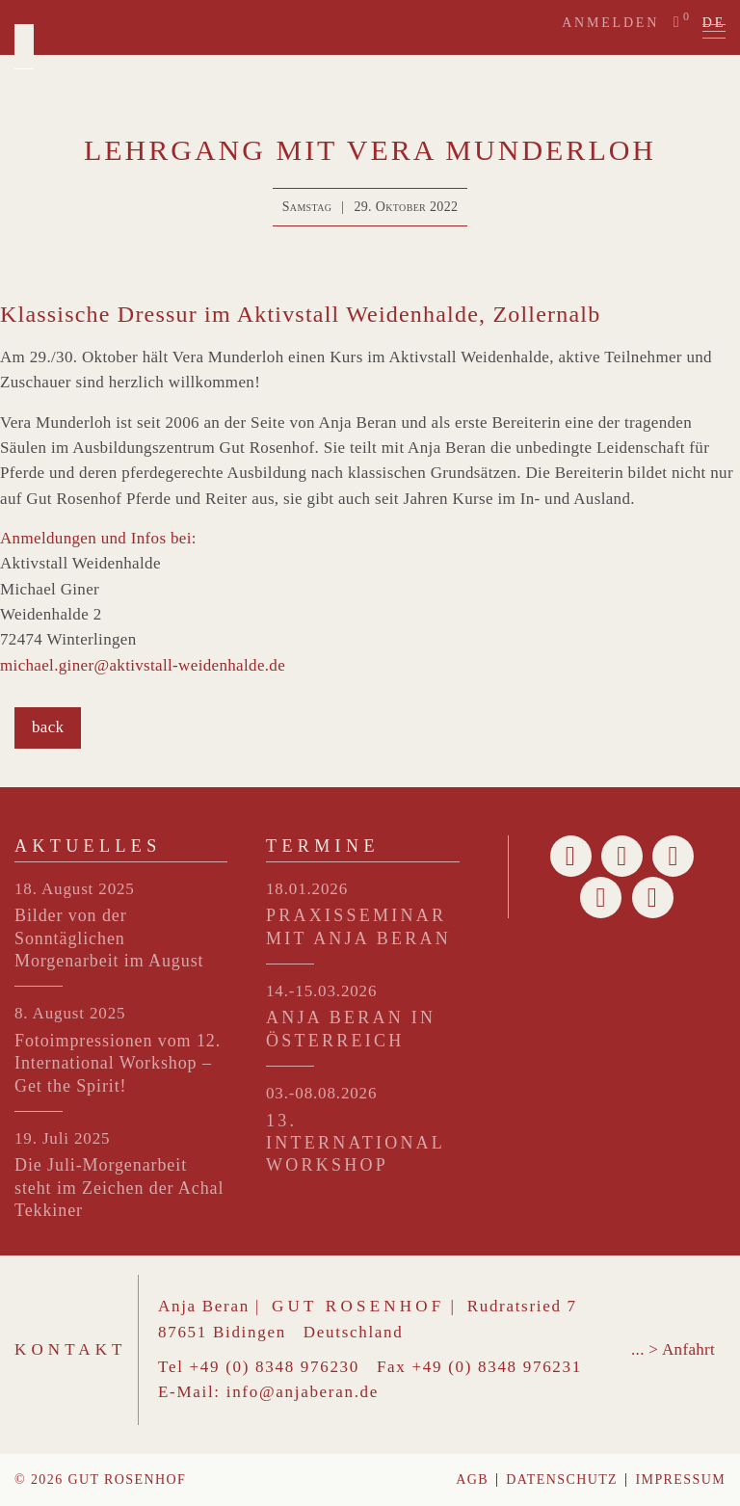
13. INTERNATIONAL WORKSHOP (355, 1143)
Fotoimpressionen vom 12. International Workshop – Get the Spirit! (117, 1063)
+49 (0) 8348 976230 (274, 1367)
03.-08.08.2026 (321, 1093)
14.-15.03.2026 (321, 991)
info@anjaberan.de (302, 1392)
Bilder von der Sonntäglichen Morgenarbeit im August (108, 938)
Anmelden (610, 22)
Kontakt (70, 1349)
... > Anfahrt (673, 1349)
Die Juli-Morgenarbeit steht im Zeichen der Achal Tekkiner (119, 1187)
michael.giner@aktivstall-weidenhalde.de (142, 665)
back (48, 727)
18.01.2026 (307, 889)
